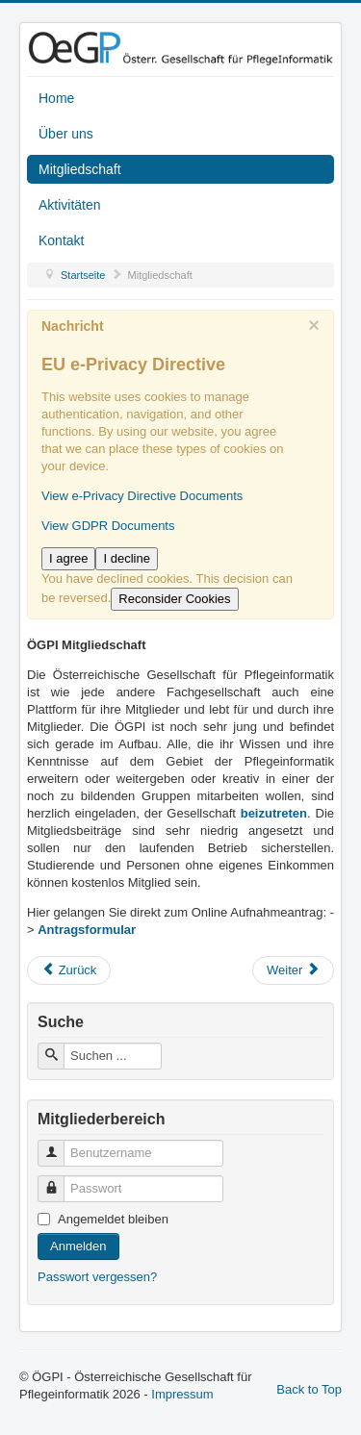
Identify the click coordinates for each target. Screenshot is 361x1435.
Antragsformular (87, 929)
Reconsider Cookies (174, 599)
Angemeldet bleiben (113, 1219)
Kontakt (61, 240)
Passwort (58, 1180)
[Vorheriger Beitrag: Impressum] (69, 970)
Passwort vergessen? (97, 1277)
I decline (126, 558)
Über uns (66, 133)
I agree (68, 558)
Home (56, 98)
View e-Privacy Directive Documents (142, 496)
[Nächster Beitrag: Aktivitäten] (293, 970)
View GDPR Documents (107, 525)
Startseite (83, 275)
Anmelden (78, 1246)
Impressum (182, 1394)
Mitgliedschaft (80, 169)
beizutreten (274, 813)
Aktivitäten (70, 205)
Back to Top (309, 1389)
